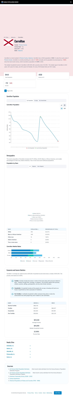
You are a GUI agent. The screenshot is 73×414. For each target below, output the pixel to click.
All (61, 108)
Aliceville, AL (19, 361)
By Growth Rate (42, 100)
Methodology (49, 402)
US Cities (6, 37)
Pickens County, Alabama (26, 58)
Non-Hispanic (40, 170)
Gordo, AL (19, 366)
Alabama (13, 37)
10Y (65, 108)
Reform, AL (19, 358)
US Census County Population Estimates (20, 382)
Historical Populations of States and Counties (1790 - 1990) (25, 390)
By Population (30, 100)
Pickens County (23, 45)
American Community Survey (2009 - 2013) (21, 385)
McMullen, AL (19, 355)
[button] (70, 2)
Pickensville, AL (19, 363)
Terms (36, 402)
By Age (36, 100)
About (44, 402)
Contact (40, 402)
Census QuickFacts (15, 388)
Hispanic (34, 170)
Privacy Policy (30, 402)
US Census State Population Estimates (20, 378)
